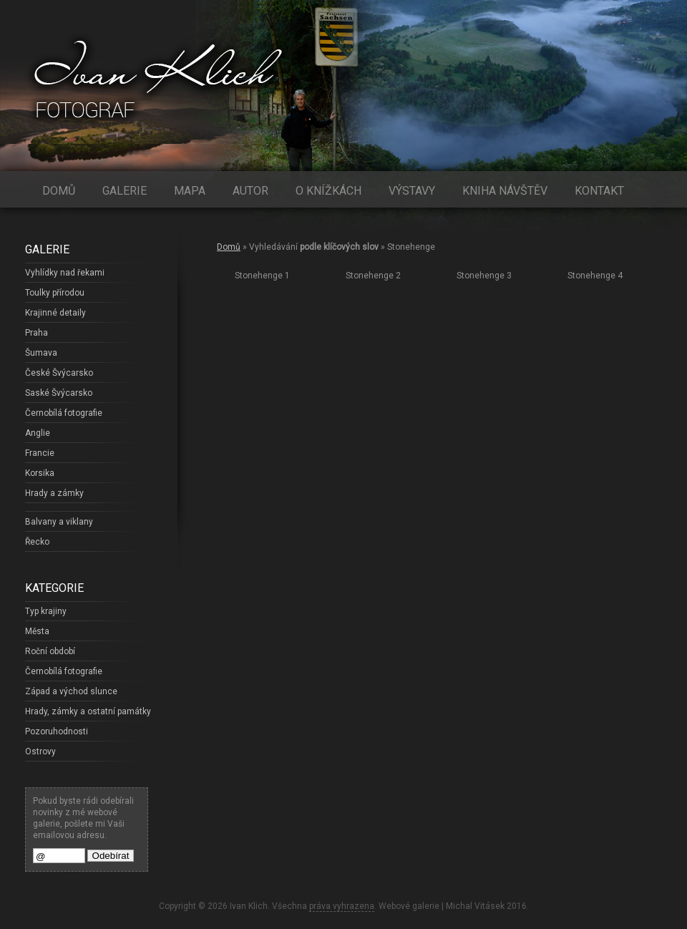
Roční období (50, 651)
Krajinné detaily (55, 313)
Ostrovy (40, 751)
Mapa (189, 191)
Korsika (39, 473)
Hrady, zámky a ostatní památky (88, 711)
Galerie (124, 191)
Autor (250, 191)
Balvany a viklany (59, 522)
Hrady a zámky (54, 493)
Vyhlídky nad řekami (64, 273)
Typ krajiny (46, 611)
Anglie (37, 433)
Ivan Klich (249, 906)
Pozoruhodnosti (56, 731)
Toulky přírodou (54, 293)
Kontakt (599, 191)
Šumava (41, 353)
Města (37, 631)
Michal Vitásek (475, 906)
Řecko (37, 542)
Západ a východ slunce (71, 691)
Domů (58, 191)
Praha (36, 333)
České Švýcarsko (59, 373)
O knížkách (328, 191)
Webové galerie (409, 906)
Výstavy (412, 191)
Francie (39, 453)
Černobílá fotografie (63, 413)
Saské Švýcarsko (58, 393)
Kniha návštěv (504, 191)
